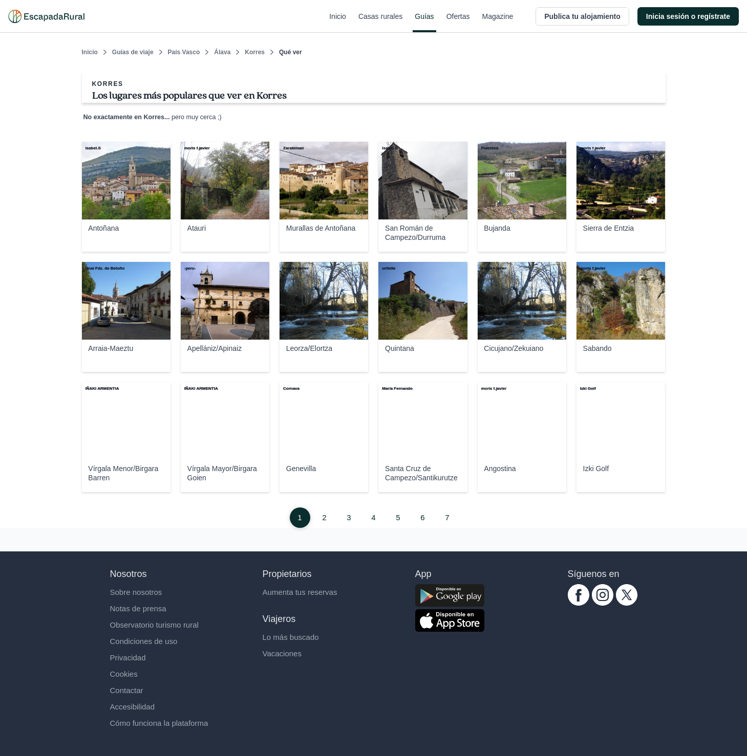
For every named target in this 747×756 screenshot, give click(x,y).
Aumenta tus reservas (300, 592)
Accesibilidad (132, 706)
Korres (255, 52)
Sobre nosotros (136, 592)
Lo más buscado (291, 637)
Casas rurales (380, 22)
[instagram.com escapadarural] (602, 602)
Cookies (124, 674)
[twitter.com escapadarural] (626, 602)
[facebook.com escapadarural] (578, 602)
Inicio (337, 22)
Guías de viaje (133, 52)
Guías (424, 22)
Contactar (126, 690)
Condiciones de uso (144, 641)
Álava (222, 52)
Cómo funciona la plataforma (159, 723)
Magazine (498, 22)
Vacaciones (282, 653)
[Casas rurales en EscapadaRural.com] (46, 16)
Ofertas (458, 22)
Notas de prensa (138, 608)
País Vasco (184, 52)
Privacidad (128, 657)
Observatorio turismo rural (154, 624)
